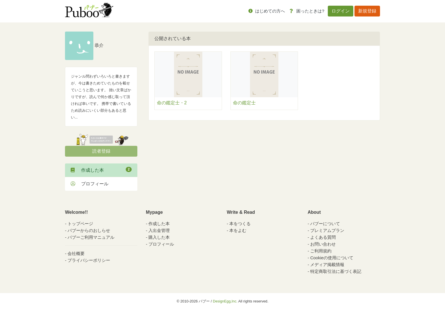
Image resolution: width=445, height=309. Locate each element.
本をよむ (237, 230)
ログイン (340, 11)
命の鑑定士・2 (172, 102)
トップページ (80, 223)
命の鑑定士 (244, 102)
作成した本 (101, 170)
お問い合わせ (323, 244)
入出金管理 (159, 230)
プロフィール (89, 183)
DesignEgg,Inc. (225, 301)
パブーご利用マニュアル (91, 237)
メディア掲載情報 (327, 264)
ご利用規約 (320, 250)
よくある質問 (323, 237)
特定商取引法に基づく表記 (335, 271)
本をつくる (240, 223)
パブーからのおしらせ (89, 230)
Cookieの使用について (331, 257)
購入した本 (159, 237)
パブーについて (325, 223)
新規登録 (367, 11)
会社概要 (76, 253)
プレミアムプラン (327, 230)
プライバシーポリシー (89, 260)
